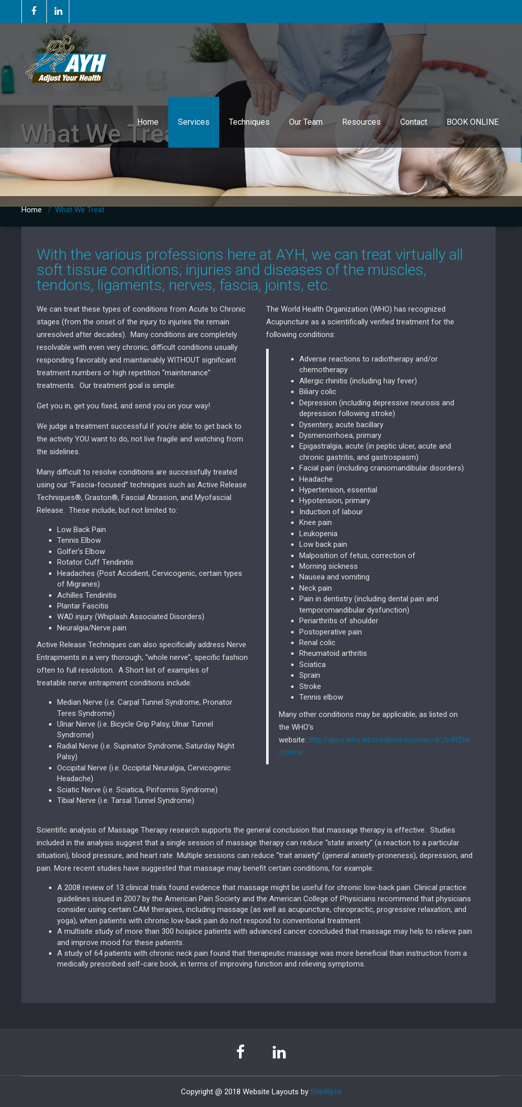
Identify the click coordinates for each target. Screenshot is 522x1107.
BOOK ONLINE (473, 122)
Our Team (306, 122)
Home (148, 122)
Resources (361, 122)
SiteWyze (326, 1091)
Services (194, 122)
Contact (413, 122)
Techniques (249, 122)
